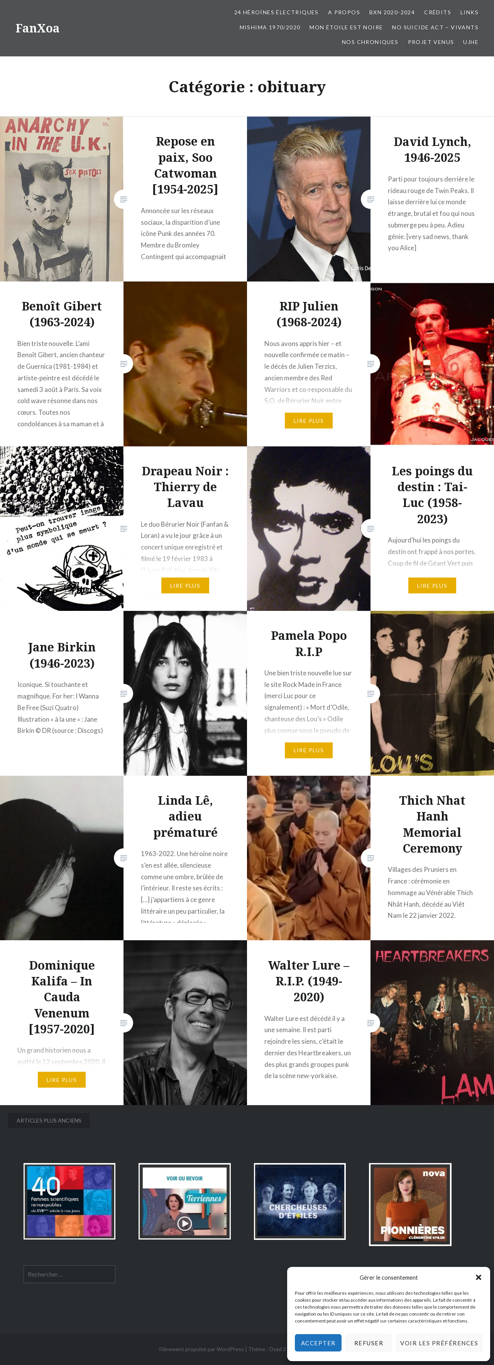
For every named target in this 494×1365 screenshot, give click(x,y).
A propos (344, 12)
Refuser (369, 1343)
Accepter (318, 1343)
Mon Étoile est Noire (346, 27)
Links (469, 12)
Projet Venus (431, 42)
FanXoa (37, 28)
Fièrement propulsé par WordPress (201, 1349)
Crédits (437, 12)
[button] (478, 1277)
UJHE (471, 42)
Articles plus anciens (49, 1120)
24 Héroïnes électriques (276, 12)
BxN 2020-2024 (392, 12)
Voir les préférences (439, 1343)
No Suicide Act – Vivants (435, 27)
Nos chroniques (370, 42)
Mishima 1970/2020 (270, 27)
